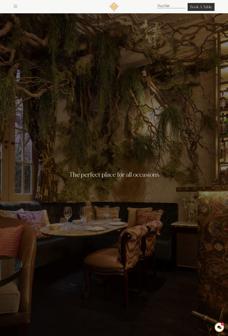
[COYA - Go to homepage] (114, 6)
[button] (15, 6)
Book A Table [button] (201, 7)
